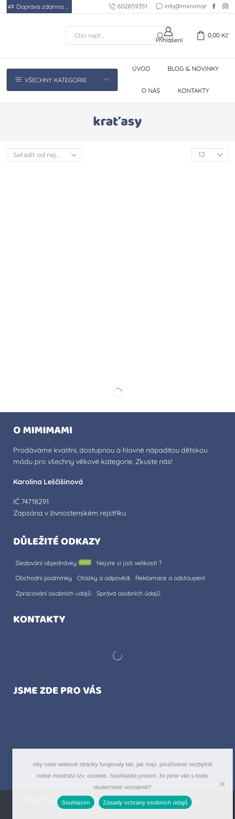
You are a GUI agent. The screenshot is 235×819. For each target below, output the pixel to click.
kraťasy (117, 121)
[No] (221, 783)
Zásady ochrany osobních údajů (145, 802)
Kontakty (193, 91)
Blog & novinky (193, 69)
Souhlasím (76, 802)
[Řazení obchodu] (44, 154)
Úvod (141, 69)
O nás (151, 91)
